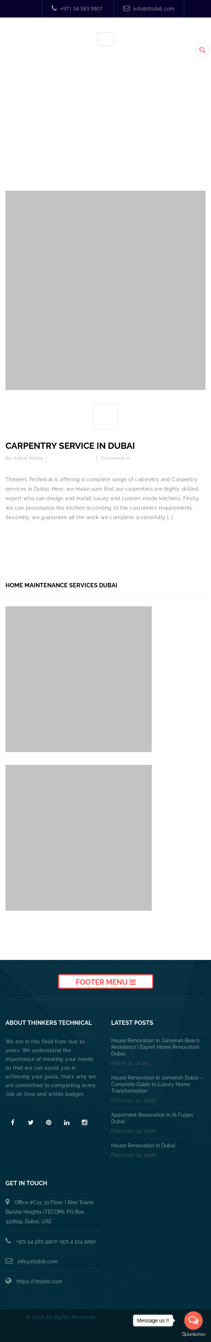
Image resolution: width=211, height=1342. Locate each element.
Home (107, 133)
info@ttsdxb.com (148, 8)
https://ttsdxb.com (39, 1281)
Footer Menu (106, 982)
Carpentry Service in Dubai (70, 445)
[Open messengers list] (193, 1320)
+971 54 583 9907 (77, 8)
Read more (19, 536)
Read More (20, 1107)
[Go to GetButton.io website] (193, 1334)
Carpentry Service (72, 458)
